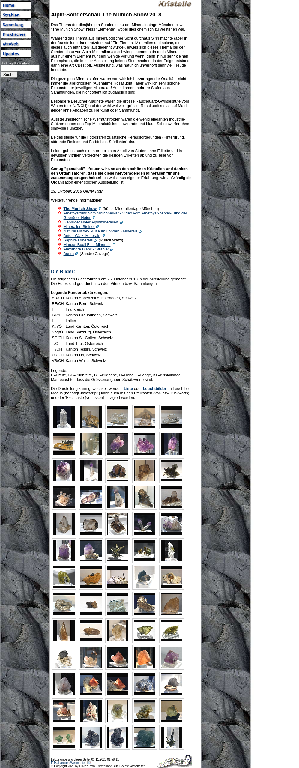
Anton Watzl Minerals (82, 235)
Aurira (69, 253)
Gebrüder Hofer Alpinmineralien (91, 222)
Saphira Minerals (78, 240)
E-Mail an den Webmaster (68, 762)
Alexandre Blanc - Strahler (86, 249)
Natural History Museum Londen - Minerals (101, 231)
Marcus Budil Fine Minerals (87, 244)
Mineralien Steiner (79, 226)
